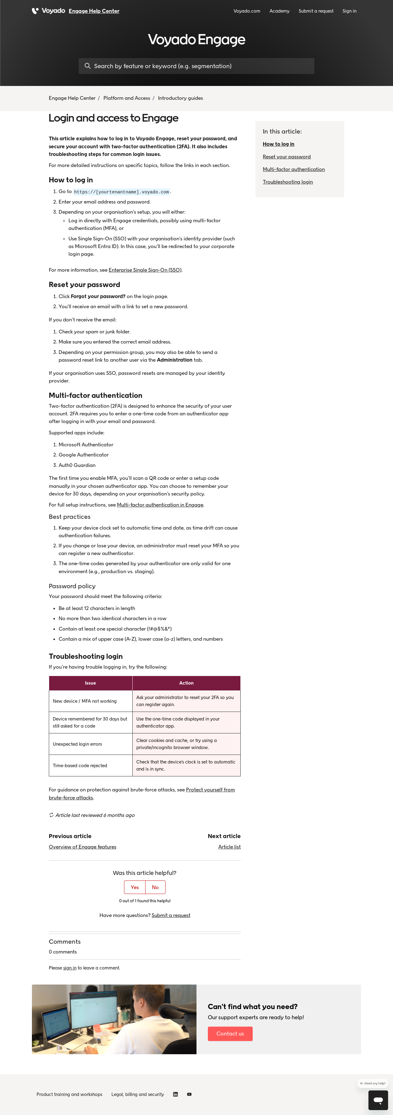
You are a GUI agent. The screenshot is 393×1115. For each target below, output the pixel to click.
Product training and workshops (69, 1094)
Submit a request (316, 11)
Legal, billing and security (137, 1094)
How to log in (278, 144)
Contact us (230, 1033)
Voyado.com (247, 11)
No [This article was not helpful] (155, 887)
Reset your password (287, 156)
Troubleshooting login (288, 182)
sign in (69, 968)
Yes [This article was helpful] (135, 887)
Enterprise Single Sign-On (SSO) (145, 270)
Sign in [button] (349, 11)
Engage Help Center (72, 98)
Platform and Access (126, 98)
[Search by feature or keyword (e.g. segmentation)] (196, 66)
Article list (229, 847)
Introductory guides (180, 98)
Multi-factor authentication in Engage (160, 505)
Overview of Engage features (82, 847)
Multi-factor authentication (294, 169)
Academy (280, 11)
